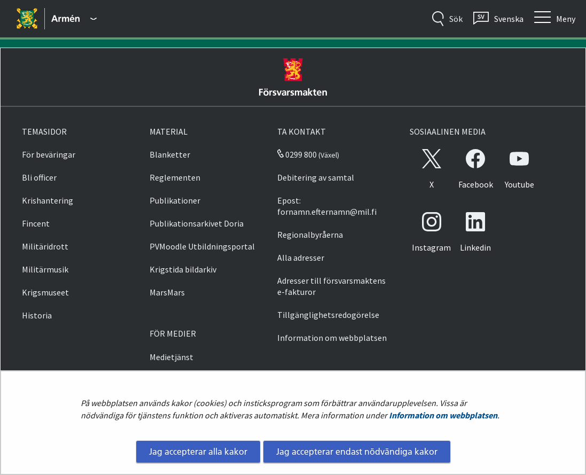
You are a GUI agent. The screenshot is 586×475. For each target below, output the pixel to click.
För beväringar (48, 154)
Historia (37, 315)
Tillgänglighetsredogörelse (328, 314)
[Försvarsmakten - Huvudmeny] (74, 18)
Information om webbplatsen (443, 415)
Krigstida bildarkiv (183, 269)
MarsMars (167, 292)
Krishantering (47, 200)
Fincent (36, 223)
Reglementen (175, 177)
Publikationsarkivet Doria (197, 223)
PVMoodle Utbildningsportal (202, 246)
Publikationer (175, 200)
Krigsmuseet (45, 292)
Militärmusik (45, 269)
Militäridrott (45, 246)
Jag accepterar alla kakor (198, 451)
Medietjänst (171, 357)
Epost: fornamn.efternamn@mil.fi (327, 206)
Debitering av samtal (315, 177)
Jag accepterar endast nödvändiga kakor (356, 451)
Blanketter (170, 154)
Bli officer (39, 177)
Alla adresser (300, 257)
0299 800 (297, 154)
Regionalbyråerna (310, 234)
